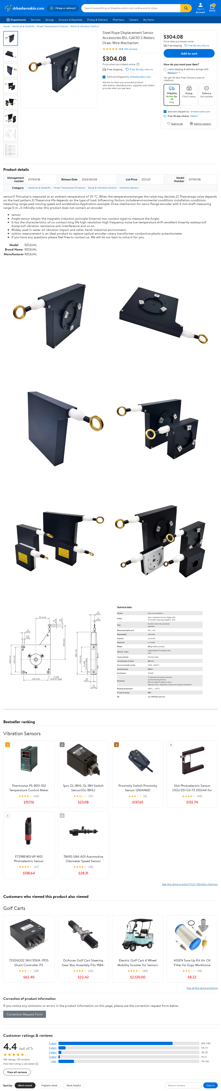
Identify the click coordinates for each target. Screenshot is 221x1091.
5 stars (52, 1043)
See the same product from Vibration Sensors (190, 884)
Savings (49, 19)
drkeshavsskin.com (140, 76)
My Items (148, 19)
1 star (53, 1061)
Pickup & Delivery (97, 19)
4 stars (52, 1047)
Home (6, 26)
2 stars (52, 1056)
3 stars (52, 1052)
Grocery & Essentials (70, 19)
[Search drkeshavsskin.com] (131, 8)
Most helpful (74, 1085)
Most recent (25, 1085)
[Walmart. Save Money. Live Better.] (24, 8)
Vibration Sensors (128, 187)
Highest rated (49, 1085)
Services (35, 19)
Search (210, 1085)
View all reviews (17, 1072)
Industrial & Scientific (23, 26)
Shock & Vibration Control (84, 26)
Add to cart (189, 53)
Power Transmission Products (52, 26)
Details (194, 116)
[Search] (186, 8)
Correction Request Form (25, 1014)
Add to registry (200, 123)
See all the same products (202, 988)
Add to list (175, 123)
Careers (133, 19)
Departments (16, 19)
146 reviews (130, 48)
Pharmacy (118, 19)
